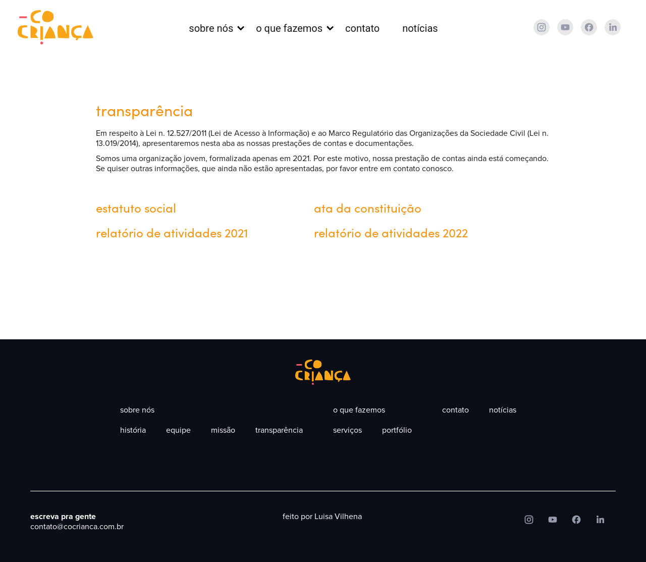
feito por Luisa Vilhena (322, 517)
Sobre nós (211, 28)
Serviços (347, 430)
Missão (223, 430)
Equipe (178, 430)
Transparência (279, 430)
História (133, 430)
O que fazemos (289, 28)
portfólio (397, 430)
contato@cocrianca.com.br (77, 527)
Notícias (420, 28)
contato (362, 28)
